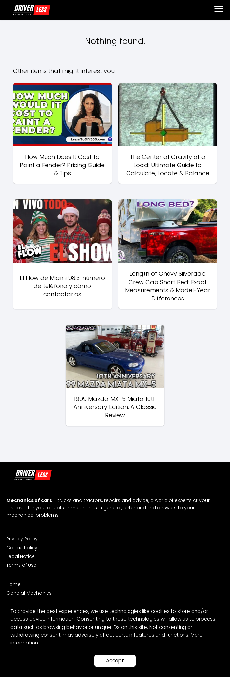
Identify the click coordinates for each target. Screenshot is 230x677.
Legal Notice (21, 556)
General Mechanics (29, 593)
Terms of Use (21, 565)
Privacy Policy (22, 539)
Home (13, 584)
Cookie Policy (22, 547)
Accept (115, 660)
